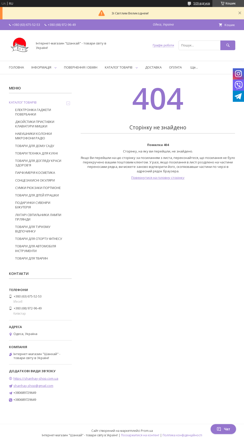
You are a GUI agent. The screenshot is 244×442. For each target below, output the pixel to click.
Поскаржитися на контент (140, 435)
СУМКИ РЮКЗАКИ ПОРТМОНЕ (38, 187)
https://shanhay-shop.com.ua (35, 378)
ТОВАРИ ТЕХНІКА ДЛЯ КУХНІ (36, 153)
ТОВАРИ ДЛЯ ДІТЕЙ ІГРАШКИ (37, 195)
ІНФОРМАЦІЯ (41, 67)
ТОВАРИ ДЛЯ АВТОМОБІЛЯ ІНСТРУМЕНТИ (35, 248)
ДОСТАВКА (153, 67)
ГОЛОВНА (16, 67)
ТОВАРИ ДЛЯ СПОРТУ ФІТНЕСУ (38, 238)
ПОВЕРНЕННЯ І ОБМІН (80, 67)
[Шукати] (227, 45)
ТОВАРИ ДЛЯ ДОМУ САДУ (34, 146)
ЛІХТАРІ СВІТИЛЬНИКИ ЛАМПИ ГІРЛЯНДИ (38, 217)
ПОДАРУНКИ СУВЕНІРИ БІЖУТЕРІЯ (32, 204)
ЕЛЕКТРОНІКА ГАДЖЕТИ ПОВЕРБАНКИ (33, 112)
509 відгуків (201, 3)
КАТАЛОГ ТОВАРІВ (118, 67)
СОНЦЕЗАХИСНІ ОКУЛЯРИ (35, 180)
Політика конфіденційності (182, 435)
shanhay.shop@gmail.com (33, 386)
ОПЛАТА (175, 67)
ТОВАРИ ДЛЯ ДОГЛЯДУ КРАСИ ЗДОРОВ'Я (38, 162)
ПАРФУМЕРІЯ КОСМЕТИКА (35, 172)
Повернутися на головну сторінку (157, 177)
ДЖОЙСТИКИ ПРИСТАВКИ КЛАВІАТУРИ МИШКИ (34, 123)
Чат (223, 429)
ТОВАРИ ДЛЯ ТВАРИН (31, 258)
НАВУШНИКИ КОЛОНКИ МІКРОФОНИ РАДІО (33, 135)
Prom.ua (147, 431)
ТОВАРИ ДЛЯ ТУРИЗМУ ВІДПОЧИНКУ (32, 228)
